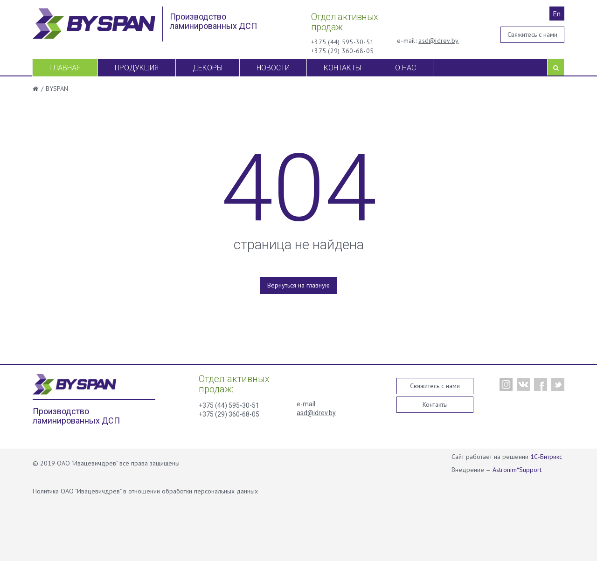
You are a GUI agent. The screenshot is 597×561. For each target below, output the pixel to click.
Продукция (137, 67)
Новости (273, 67)
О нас (405, 67)
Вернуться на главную (298, 285)
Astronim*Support (517, 469)
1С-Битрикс (546, 456)
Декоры (207, 67)
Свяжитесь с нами (532, 34)
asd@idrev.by (438, 40)
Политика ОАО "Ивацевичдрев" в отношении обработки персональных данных (145, 491)
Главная (65, 67)
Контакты (342, 67)
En (557, 13)
